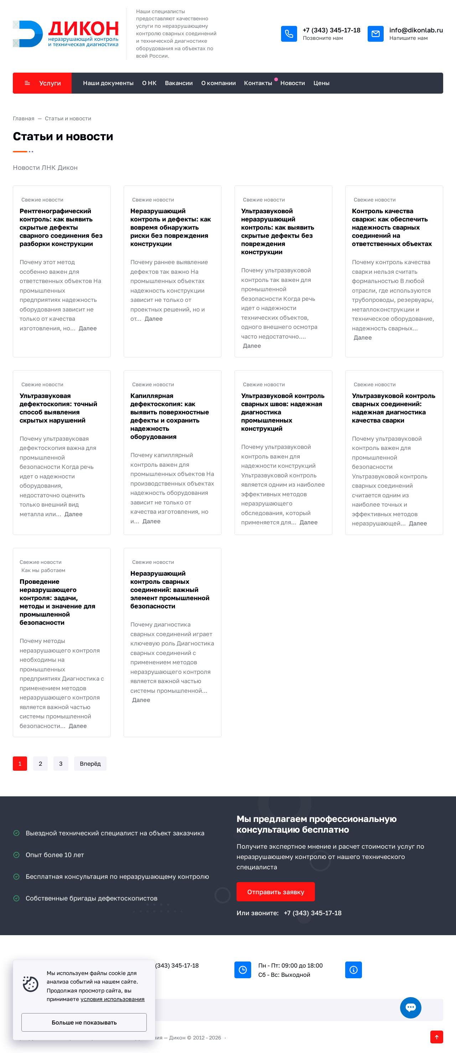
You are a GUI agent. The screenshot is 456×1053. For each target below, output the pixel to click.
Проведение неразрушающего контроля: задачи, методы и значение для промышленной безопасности (57, 601)
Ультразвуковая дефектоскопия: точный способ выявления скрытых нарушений (58, 408)
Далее (88, 328)
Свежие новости (42, 200)
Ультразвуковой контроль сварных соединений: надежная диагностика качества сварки (393, 408)
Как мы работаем (43, 570)
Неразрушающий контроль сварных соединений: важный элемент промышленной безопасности (169, 589)
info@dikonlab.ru (416, 30)
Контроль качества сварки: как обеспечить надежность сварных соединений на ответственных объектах (392, 227)
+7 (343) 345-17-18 (332, 30)
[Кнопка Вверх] (436, 1037)
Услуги (42, 83)
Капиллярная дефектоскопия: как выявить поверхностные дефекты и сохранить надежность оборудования (169, 416)
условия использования (113, 999)
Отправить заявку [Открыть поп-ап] (275, 892)
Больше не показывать (84, 1022)
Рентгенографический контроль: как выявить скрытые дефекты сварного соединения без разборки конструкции (61, 227)
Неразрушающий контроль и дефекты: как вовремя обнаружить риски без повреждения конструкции (170, 227)
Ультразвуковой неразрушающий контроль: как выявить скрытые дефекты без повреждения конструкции (277, 231)
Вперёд (90, 763)
